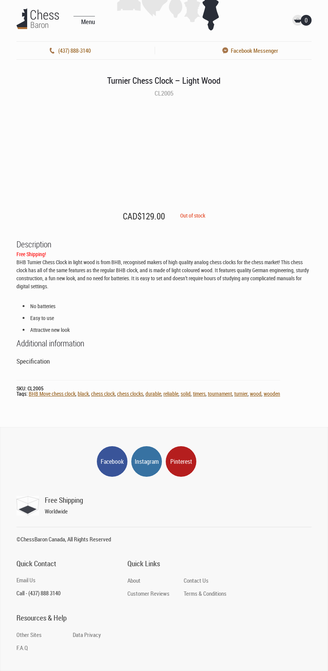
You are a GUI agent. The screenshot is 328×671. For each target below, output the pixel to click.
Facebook (112, 461)
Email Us (26, 580)
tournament (220, 393)
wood (255, 393)
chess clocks (130, 393)
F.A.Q (22, 648)
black (83, 393)
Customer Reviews (148, 593)
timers (199, 393)
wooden (272, 393)
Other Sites (29, 635)
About (133, 580)
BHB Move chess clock (52, 393)
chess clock (103, 393)
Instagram (147, 461)
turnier (241, 393)
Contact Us (196, 580)
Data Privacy (87, 635)
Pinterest (181, 461)
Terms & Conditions (205, 593)
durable (153, 393)
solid (186, 393)
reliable (170, 393)
